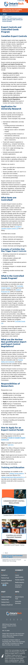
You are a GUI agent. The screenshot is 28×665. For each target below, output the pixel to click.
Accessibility (4, 583)
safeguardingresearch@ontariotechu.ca (13, 477)
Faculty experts (19, 579)
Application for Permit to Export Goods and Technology (11, 560)
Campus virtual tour (7, 605)
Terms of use (5, 578)
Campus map (5, 599)
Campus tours (5, 602)
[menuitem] (5, 17)
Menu (4, 14)
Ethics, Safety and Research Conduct (12, 18)
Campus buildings (6, 597)
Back (6, 553)
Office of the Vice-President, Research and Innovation (12, 10)
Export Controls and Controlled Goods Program (12, 556)
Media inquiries (19, 582)
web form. (11, 445)
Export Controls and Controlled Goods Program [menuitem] (12, 20)
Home (3, 16)
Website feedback (6, 580)
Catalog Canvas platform (16, 473)
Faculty (10, 16)
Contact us (4, 575)
